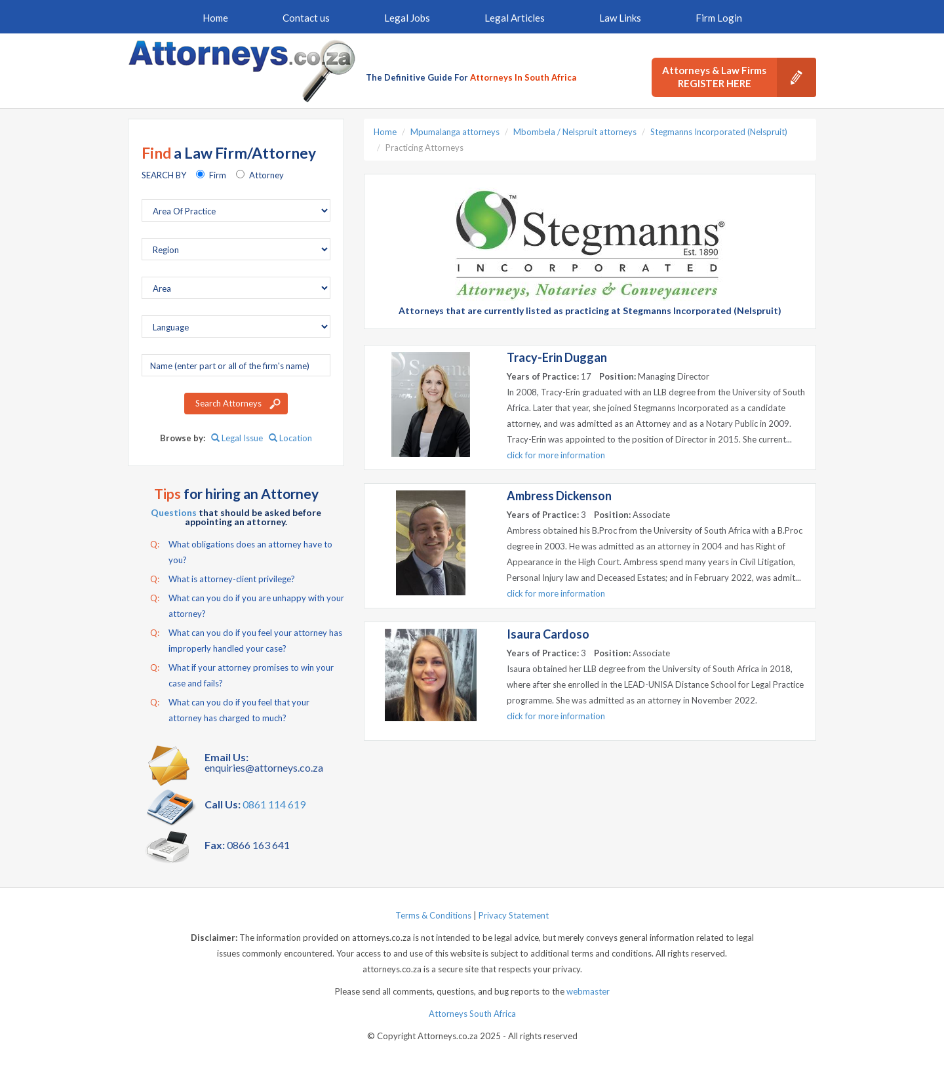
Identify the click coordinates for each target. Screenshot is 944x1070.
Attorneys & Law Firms (739, 77)
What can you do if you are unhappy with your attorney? (247, 604)
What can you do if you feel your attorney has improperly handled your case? (246, 639)
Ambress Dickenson (559, 495)
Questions (174, 512)
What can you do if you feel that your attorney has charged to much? (229, 708)
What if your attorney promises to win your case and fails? (242, 674)
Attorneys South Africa (472, 1013)
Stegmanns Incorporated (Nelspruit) (718, 132)
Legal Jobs (407, 18)
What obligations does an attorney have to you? (241, 550)
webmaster (588, 991)
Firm (217, 175)
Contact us (306, 18)
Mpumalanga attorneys (455, 132)
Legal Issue (237, 438)
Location (290, 438)
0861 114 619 (274, 804)
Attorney (266, 175)
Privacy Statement (514, 915)
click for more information (556, 455)
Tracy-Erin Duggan (557, 357)
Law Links (620, 18)
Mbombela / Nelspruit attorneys (575, 132)
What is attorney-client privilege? (222, 579)
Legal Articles (514, 18)
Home (215, 18)
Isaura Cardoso (548, 634)
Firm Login (719, 18)
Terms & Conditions (433, 915)
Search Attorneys (228, 403)
